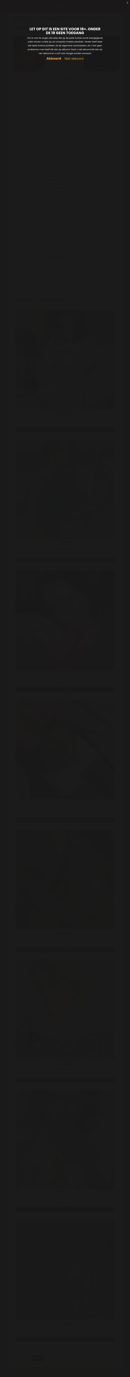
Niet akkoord (73, 59)
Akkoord (53, 59)
